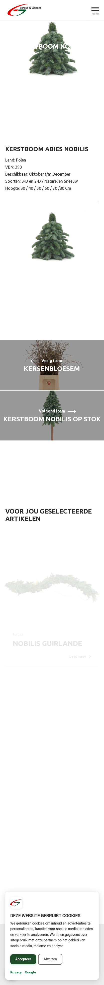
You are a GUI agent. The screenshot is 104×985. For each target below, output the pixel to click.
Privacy (16, 972)
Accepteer (23, 959)
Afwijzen (50, 959)
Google (30, 972)
